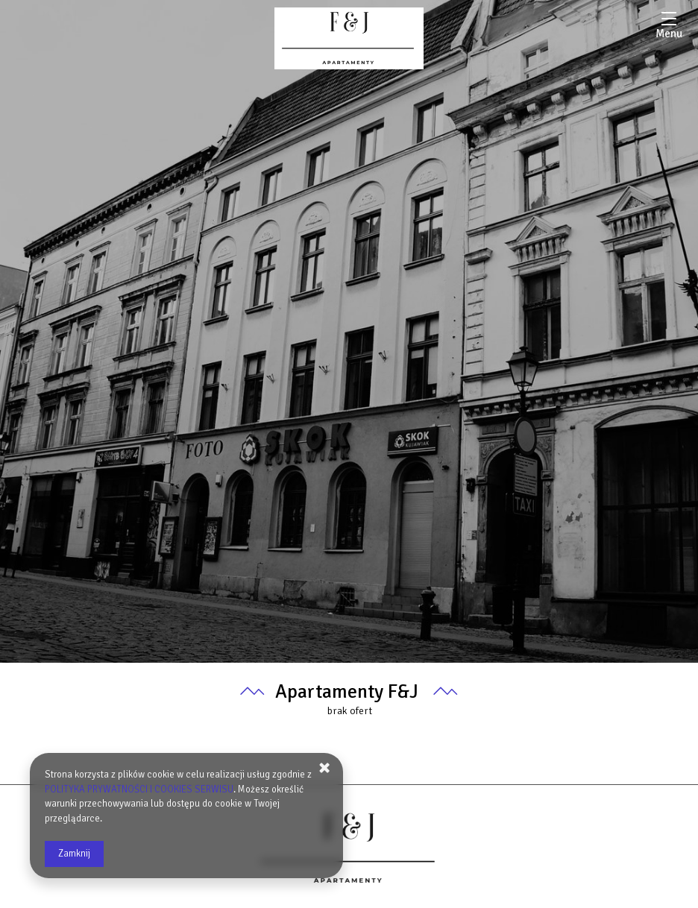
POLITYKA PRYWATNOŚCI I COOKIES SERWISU (139, 789)
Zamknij (74, 854)
